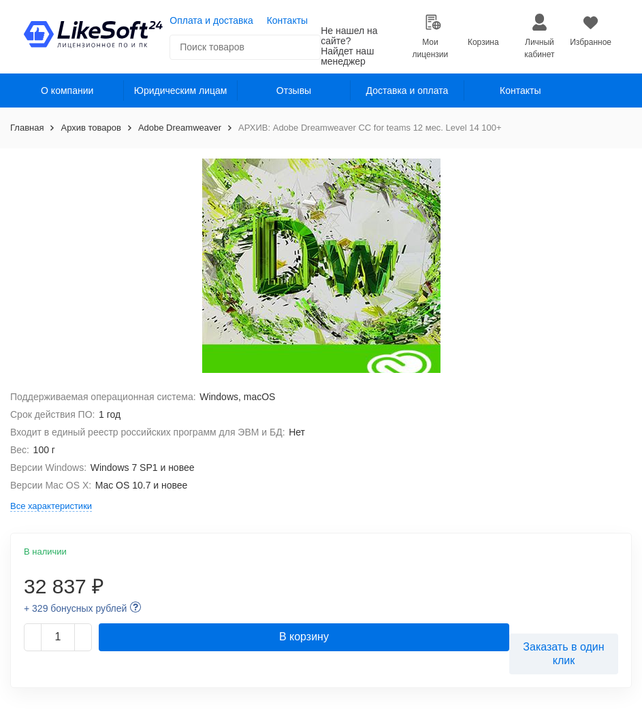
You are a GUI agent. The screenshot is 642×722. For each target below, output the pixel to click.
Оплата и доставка (211, 20)
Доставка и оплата (407, 90)
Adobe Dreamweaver (179, 127)
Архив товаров (91, 127)
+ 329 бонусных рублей (75, 608)
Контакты (287, 20)
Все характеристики (51, 506)
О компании (67, 90)
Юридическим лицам (180, 90)
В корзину (304, 636)
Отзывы (293, 90)
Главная (27, 127)
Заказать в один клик (563, 653)
